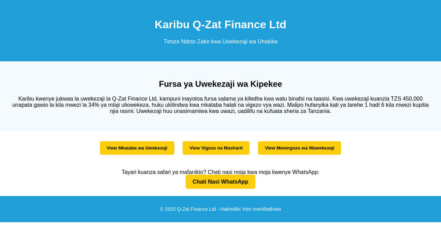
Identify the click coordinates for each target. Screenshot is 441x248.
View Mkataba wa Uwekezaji (137, 148)
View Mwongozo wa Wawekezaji (299, 148)
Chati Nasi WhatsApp (220, 182)
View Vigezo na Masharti (216, 148)
